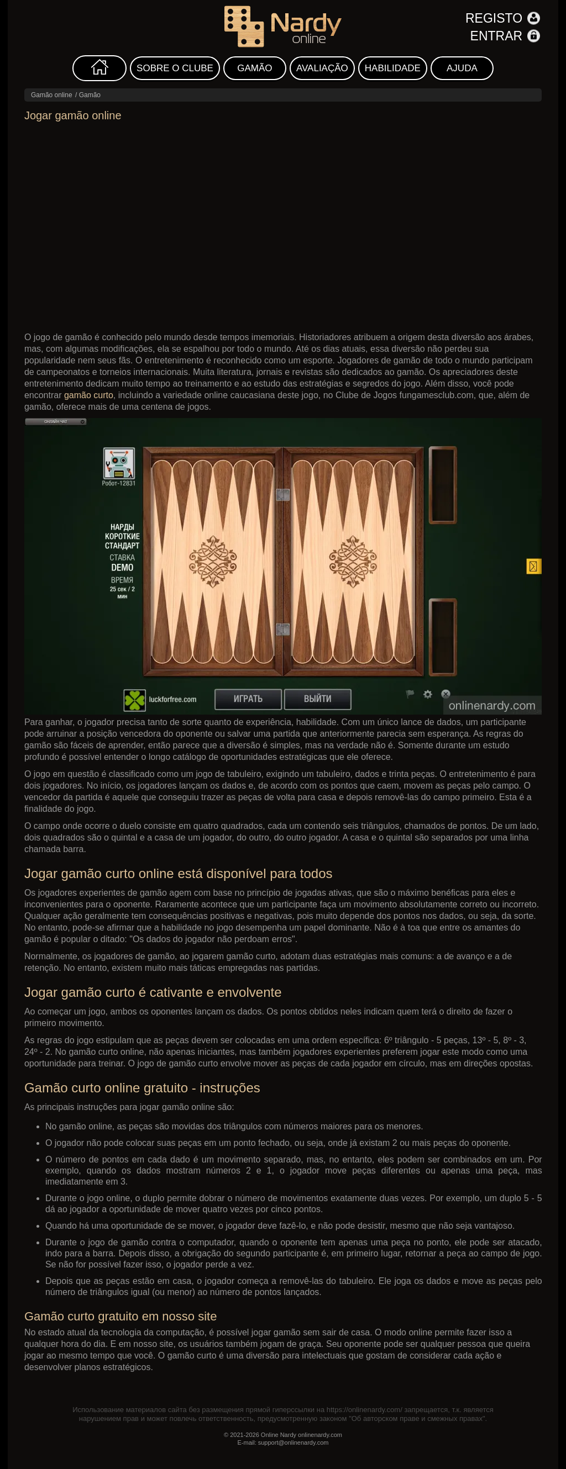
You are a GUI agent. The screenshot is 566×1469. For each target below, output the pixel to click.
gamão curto (88, 395)
